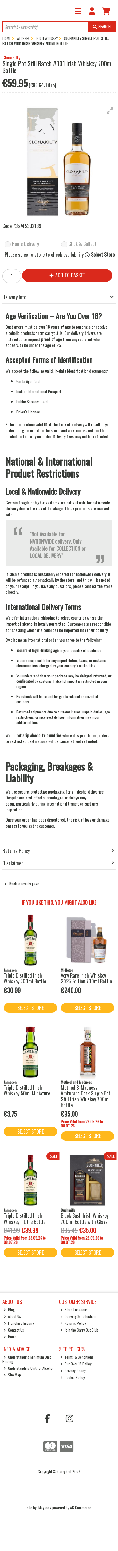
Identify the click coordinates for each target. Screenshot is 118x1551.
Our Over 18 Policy (76, 1363)
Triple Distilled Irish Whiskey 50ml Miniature (27, 1090)
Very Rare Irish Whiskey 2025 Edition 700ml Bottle (86, 978)
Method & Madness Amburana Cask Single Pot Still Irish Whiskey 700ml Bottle (85, 1096)
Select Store (103, 255)
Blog (9, 1309)
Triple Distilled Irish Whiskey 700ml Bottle (25, 978)
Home (10, 1336)
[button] (110, 110)
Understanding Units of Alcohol (28, 1368)
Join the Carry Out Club (79, 1329)
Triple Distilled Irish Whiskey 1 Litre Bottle (24, 1218)
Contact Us (13, 1329)
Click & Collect (82, 244)
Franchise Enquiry (18, 1323)
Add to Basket (67, 275)
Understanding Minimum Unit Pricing (26, 1359)
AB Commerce (80, 1507)
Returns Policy (73, 1323)
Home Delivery (25, 244)
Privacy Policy (73, 1370)
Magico (43, 1507)
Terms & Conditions (77, 1357)
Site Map (12, 1374)
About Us (12, 1316)
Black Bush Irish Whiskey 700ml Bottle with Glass (84, 1218)
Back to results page (24, 883)
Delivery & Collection (78, 1316)
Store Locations (74, 1309)
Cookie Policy (72, 1377)
